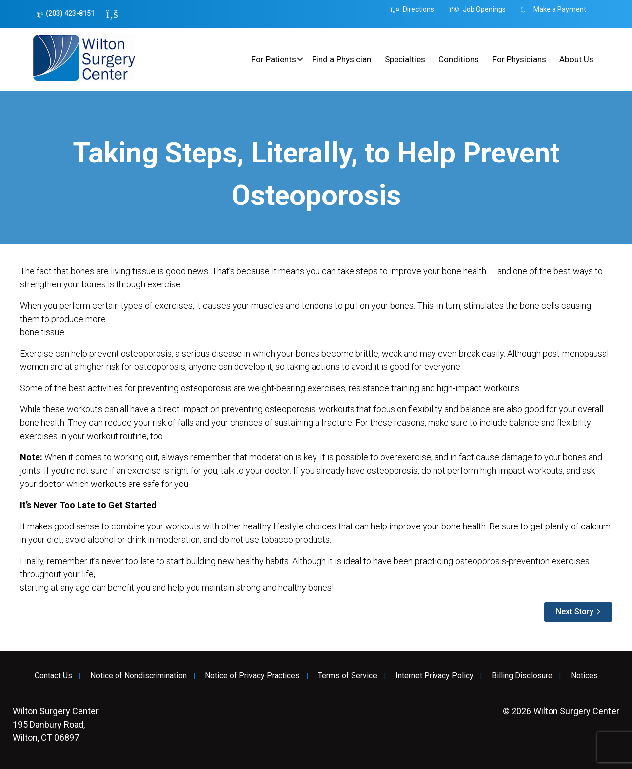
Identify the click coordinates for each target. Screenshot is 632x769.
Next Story (574, 611)
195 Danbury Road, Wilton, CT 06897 (56, 724)
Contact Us (53, 676)
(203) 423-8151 (66, 13)
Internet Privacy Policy (434, 676)
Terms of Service (347, 676)
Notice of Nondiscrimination (138, 676)
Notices (584, 676)
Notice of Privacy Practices (252, 676)
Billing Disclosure (522, 676)
